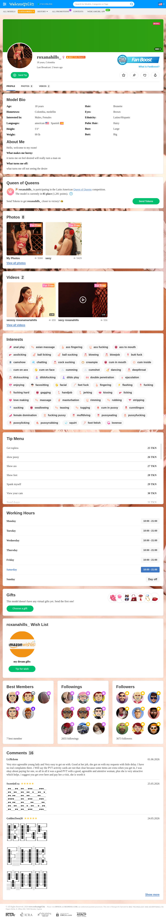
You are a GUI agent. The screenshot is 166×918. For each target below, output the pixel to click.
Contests (78, 11)
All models (9, 11)
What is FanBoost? (149, 66)
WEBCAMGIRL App (96, 11)
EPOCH (58, 907)
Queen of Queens (82, 189)
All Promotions (61, 11)
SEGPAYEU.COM (70, 907)
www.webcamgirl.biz (37, 907)
